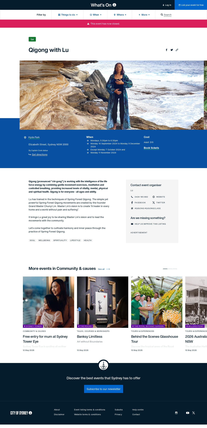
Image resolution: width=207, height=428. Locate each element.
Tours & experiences (142, 331)
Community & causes (34, 331)
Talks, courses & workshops (93, 331)
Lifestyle (75, 240)
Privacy (118, 414)
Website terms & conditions (87, 414)
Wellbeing (44, 240)
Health (88, 240)
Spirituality (60, 240)
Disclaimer (59, 414)
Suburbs (119, 409)
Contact (136, 414)
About (57, 409)
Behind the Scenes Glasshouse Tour (154, 339)
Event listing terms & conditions (89, 409)
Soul (32, 240)
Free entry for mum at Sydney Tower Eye (45, 339)
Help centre (138, 409)
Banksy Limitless (89, 336)
